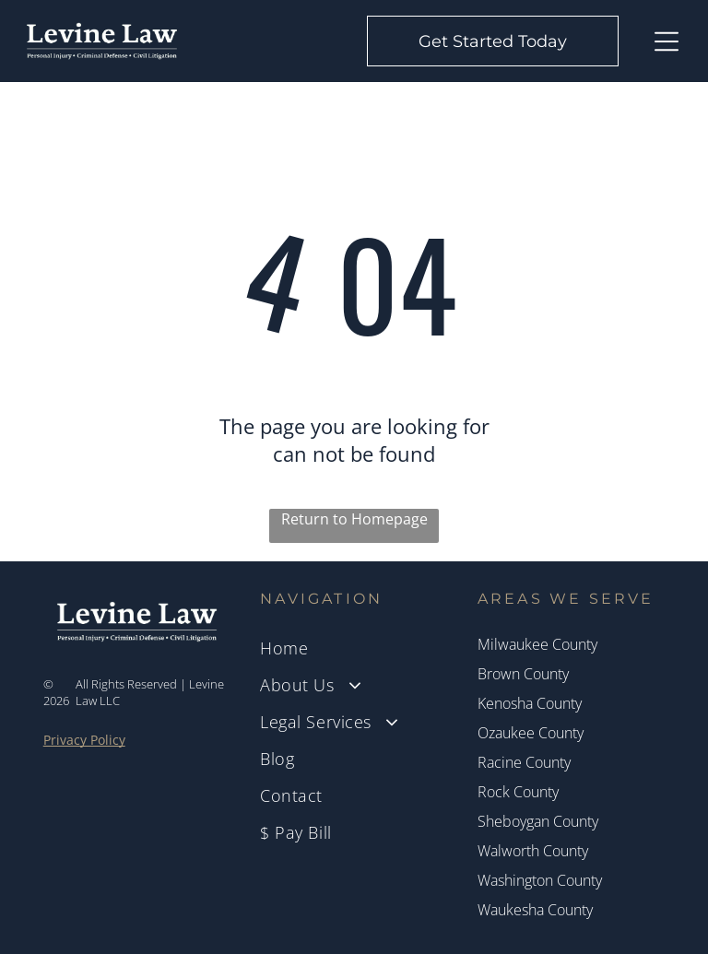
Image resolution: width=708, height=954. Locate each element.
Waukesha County (535, 910)
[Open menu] (666, 41)
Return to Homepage (354, 519)
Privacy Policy (84, 739)
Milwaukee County (537, 644)
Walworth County (533, 851)
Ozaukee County (531, 733)
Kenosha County (530, 703)
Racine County (524, 762)
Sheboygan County (538, 821)
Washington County (540, 880)
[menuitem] (354, 648)
